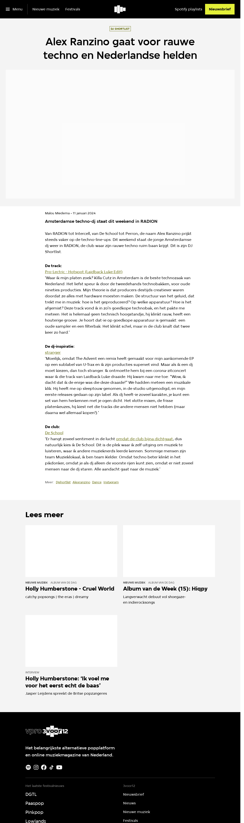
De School (54, 433)
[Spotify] (28, 767)
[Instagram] (36, 767)
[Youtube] (59, 767)
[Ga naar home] (120, 9)
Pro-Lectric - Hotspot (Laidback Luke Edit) (84, 271)
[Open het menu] (14, 9)
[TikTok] (51, 767)
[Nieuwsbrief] (220, 9)
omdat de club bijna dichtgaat (144, 439)
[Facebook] (44, 767)
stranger (53, 352)
